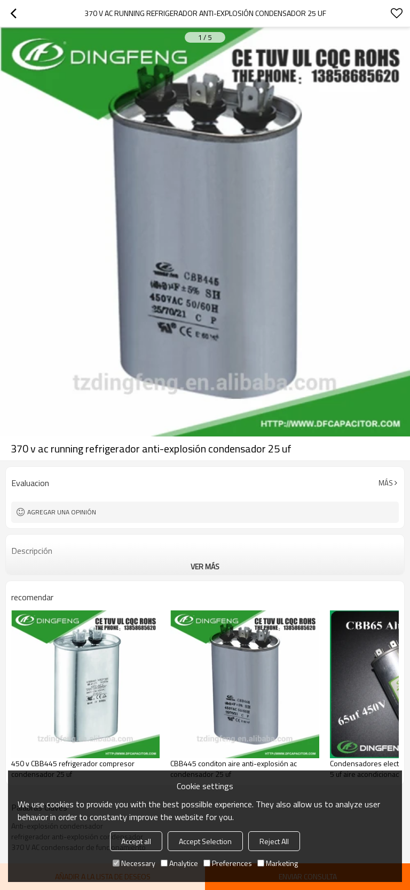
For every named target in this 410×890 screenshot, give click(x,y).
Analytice (179, 863)
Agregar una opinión (61, 512)
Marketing (277, 863)
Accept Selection (205, 841)
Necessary (134, 863)
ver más (205, 566)
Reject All (274, 841)
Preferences (227, 863)
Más (386, 483)
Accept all (136, 841)
